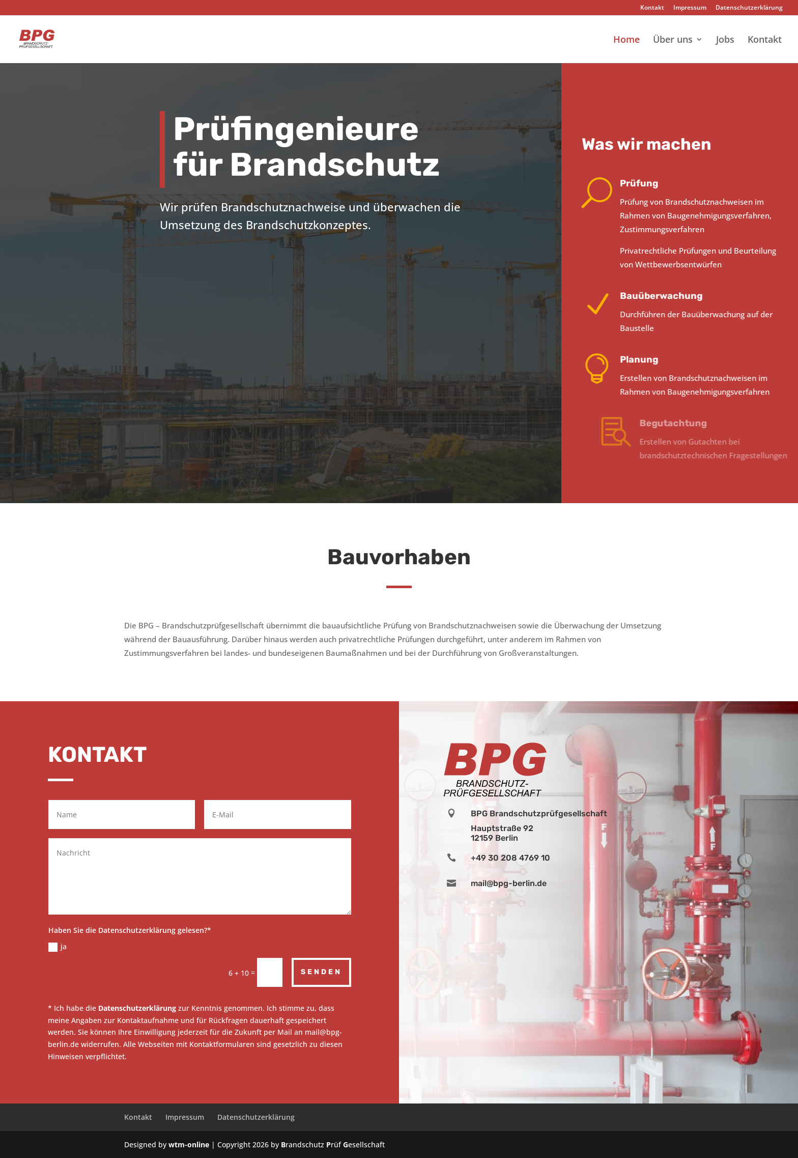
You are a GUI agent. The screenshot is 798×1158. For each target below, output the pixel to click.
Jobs (725, 40)
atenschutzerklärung (139, 1008)
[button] (22, 1135)
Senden (321, 972)
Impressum (689, 8)
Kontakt (652, 8)
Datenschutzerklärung (749, 8)
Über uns (673, 40)
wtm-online (188, 1144)
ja (57, 947)
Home (626, 40)
